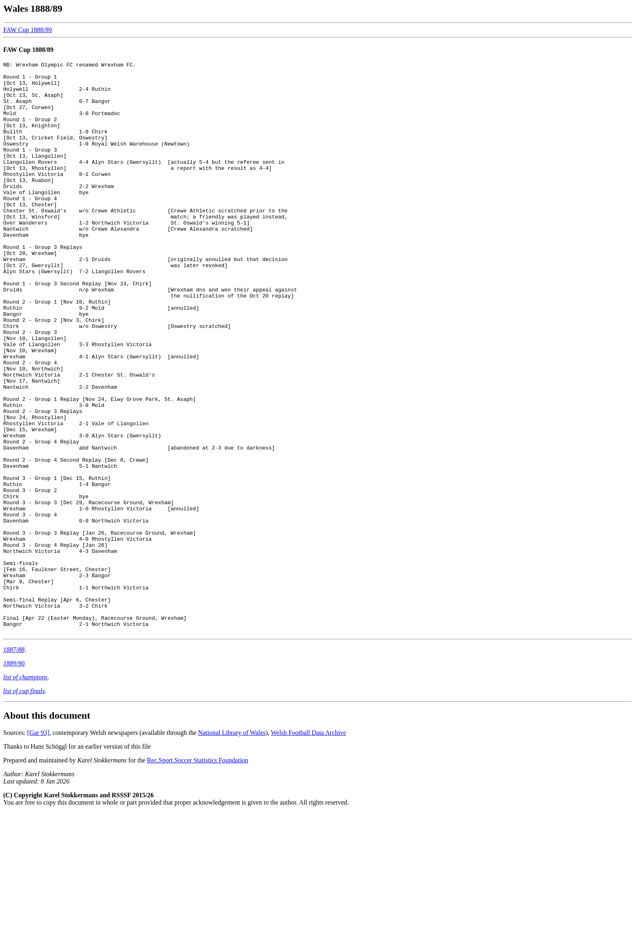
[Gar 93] (38, 847)
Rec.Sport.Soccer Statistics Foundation (197, 874)
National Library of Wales (232, 847)
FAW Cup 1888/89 (27, 29)
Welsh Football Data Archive (308, 847)
